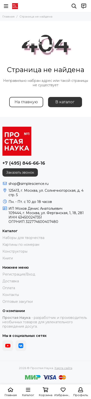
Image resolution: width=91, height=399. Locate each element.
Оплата (8, 288)
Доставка (10, 281)
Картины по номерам (20, 244)
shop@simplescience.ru (28, 183)
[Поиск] (74, 6)
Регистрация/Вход (18, 274)
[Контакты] (84, 6)
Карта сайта (63, 368)
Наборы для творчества (23, 238)
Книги (7, 258)
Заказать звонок (20, 172)
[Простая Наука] (15, 6)
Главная (8, 16)
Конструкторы (14, 251)
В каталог (64, 102)
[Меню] (6, 6)
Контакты (10, 295)
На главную (26, 102)
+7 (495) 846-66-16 (23, 163)
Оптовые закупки (17, 301)
